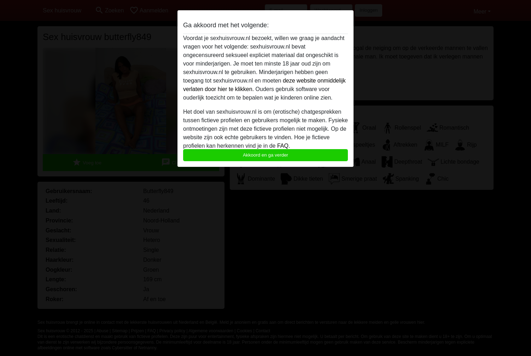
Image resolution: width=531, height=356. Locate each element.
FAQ (282, 146)
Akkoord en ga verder (265, 155)
